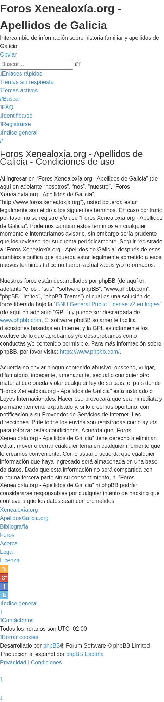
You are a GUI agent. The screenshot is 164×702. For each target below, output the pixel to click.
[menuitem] (27, 82)
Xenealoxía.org (19, 510)
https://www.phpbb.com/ (90, 352)
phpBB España (85, 654)
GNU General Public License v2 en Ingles (107, 304)
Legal (7, 552)
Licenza (9, 560)
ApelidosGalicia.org (24, 518)
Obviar (8, 55)
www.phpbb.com (20, 320)
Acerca (9, 543)
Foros (7, 535)
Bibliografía (14, 527)
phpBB (51, 646)
